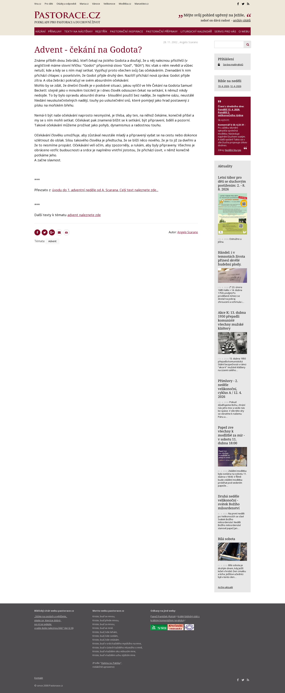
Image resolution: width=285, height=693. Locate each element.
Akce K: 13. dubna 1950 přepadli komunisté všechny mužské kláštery (232, 320)
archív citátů (242, 20)
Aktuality (225, 166)
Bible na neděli (229, 81)
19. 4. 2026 (223, 86)
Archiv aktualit (225, 587)
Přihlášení (226, 59)
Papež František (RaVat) (163, 616)
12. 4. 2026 (235, 86)
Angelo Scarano (189, 42)
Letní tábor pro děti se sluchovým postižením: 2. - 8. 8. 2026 (232, 183)
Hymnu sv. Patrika (110, 663)
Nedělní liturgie (233, 150)
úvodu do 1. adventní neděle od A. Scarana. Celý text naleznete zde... (105, 190)
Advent (52, 241)
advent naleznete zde (84, 215)
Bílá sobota (226, 539)
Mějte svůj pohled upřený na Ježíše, (215, 15)
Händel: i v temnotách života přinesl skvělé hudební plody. (231, 258)
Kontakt (38, 678)
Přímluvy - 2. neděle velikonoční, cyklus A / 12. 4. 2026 (230, 389)
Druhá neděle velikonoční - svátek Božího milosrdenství (229, 502)
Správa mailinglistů (233, 64)
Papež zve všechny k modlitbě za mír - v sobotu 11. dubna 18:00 (231, 435)
